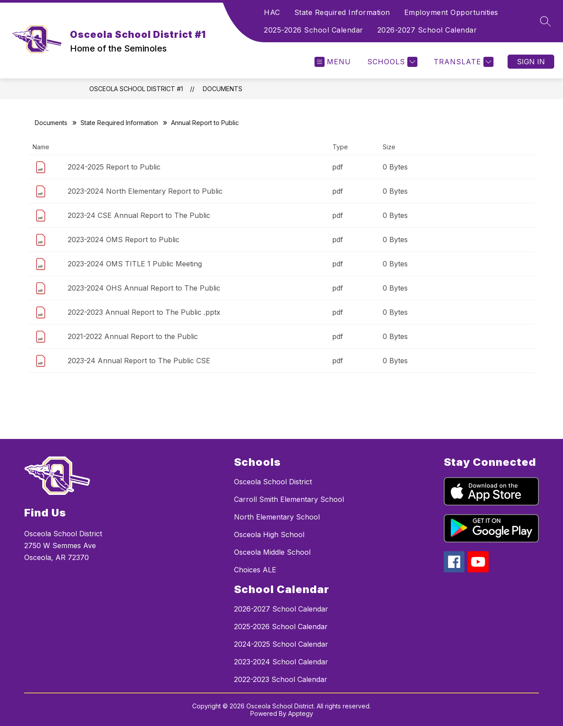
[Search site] (545, 21)
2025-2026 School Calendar (313, 30)
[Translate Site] (462, 61)
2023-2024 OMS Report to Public (123, 239)
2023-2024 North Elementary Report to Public (145, 191)
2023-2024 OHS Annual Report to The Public (144, 288)
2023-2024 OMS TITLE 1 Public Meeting (135, 263)
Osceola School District (273, 481)
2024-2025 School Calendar (281, 644)
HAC (272, 12)
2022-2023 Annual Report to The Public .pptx (144, 312)
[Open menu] (332, 61)
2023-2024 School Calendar (281, 661)
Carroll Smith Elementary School (289, 499)
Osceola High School (269, 534)
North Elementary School (277, 516)
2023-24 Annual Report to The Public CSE (139, 360)
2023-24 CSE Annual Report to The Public (139, 215)
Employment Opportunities (451, 12)
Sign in (531, 61)
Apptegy (300, 713)
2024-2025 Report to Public (114, 166)
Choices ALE (255, 569)
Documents (222, 88)
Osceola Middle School (272, 552)
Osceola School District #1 (136, 88)
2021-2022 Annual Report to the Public (133, 336)
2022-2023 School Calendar (280, 679)
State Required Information (342, 12)
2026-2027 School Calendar (427, 30)
